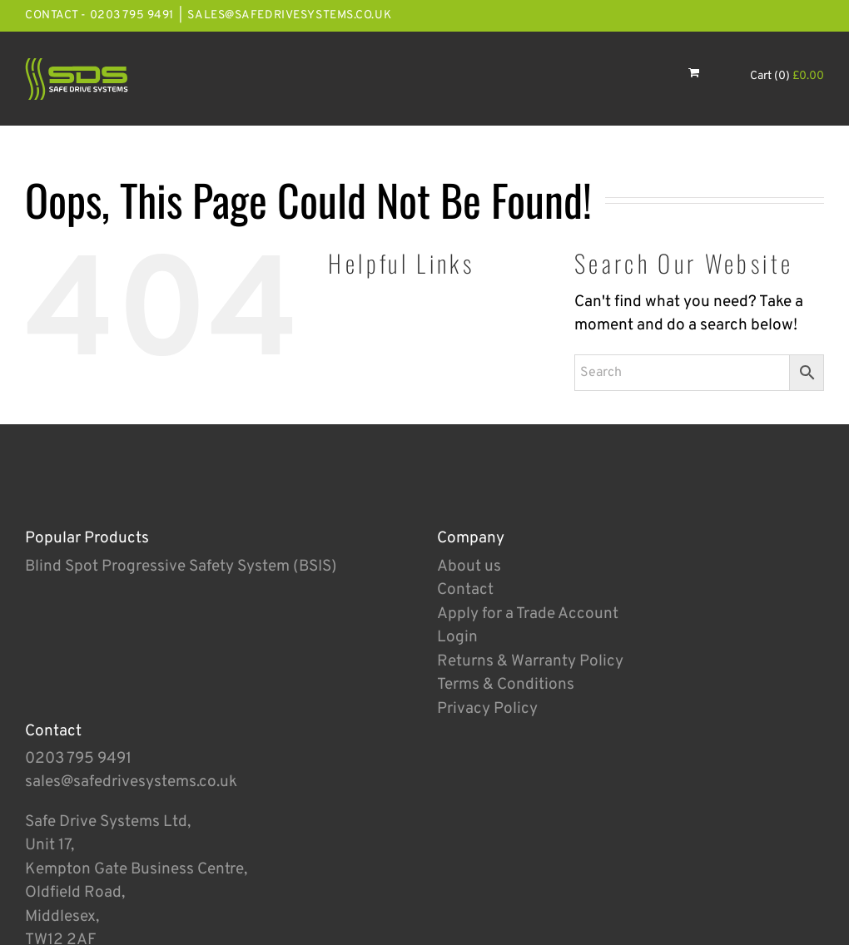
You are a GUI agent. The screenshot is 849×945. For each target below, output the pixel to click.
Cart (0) (787, 76)
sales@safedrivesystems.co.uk (289, 15)
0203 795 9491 (78, 759)
